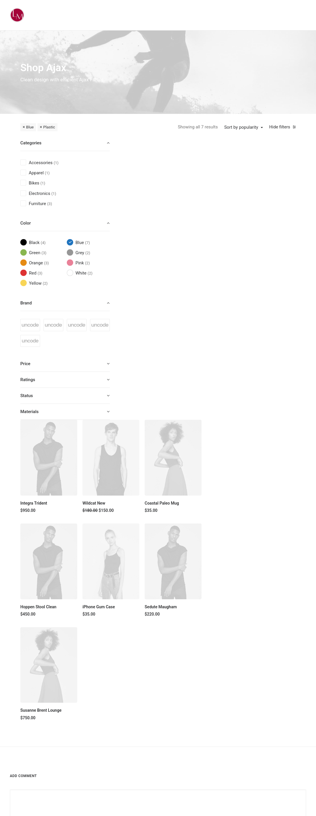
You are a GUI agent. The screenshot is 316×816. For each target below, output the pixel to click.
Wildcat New (198, 216)
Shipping (230, 687)
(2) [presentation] (87, 252)
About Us (189, 677)
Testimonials (192, 697)
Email (118, 548)
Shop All (146, 677)
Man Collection (152, 707)
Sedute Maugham (260, 312)
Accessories (150, 717)
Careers (188, 717)
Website (220, 548)
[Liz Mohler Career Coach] (17, 15)
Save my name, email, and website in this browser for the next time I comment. (84, 578)
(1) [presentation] (56, 162)
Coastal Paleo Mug (261, 216)
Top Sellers (149, 758)
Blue (30, 127)
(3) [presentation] (49, 203)
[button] (156, 174)
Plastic (49, 127)
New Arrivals (150, 727)
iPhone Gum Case (203, 312)
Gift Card (147, 748)
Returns (230, 697)
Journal (188, 707)
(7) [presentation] (87, 242)
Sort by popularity (241, 127)
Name (17, 548)
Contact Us (191, 727)
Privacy (229, 717)
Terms (228, 707)
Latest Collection (154, 738)
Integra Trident (144, 216)
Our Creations (193, 687)
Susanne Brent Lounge (151, 409)
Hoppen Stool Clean (149, 312)
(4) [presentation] (43, 242)
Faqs (227, 677)
